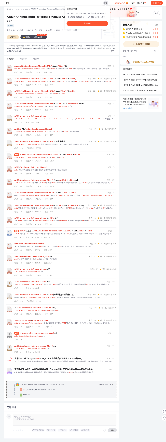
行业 (18, 9)
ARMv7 (10, 26)
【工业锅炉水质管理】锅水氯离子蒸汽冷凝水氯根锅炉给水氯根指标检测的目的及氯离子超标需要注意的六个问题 (141, 85)
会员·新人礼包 (121, 2)
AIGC (69, 30)
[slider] (18, 430)
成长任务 (141, 2)
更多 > (157, 25)
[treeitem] (63, 390)
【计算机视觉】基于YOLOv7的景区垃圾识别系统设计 (141, 80)
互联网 (25, 9)
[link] (10, 9)
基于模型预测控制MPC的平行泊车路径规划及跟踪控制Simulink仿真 (141, 75)
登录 (105, 3)
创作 (157, 3)
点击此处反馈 (129, 108)
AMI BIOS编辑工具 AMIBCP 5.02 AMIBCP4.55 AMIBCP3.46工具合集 (141, 90)
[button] (113, 51)
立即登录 (87, 23)
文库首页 (10, 9)
